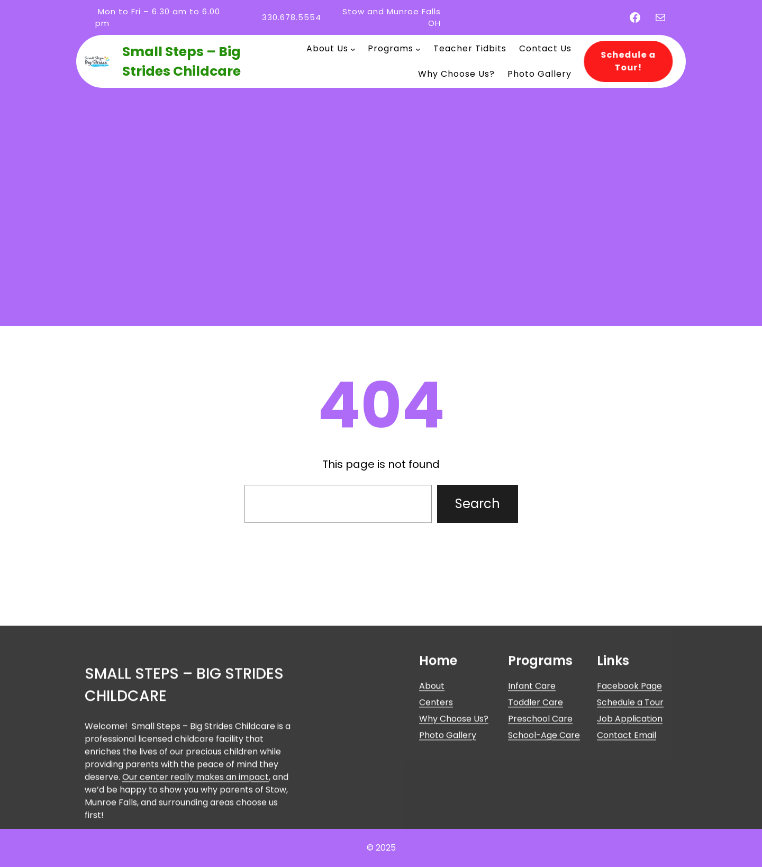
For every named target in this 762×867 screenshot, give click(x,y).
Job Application (630, 795)
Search (477, 503)
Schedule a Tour (630, 778)
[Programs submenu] (418, 48)
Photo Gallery (447, 811)
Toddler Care (535, 778)
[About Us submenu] (353, 48)
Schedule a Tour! (623, 61)
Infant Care (532, 762)
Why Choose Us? (453, 795)
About (431, 762)
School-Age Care (544, 811)
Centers (436, 778)
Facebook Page (629, 762)
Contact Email (626, 811)
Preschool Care (540, 795)
